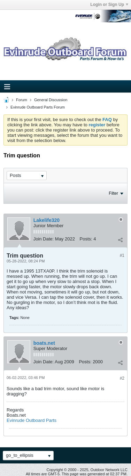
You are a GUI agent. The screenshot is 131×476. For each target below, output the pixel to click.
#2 (122, 378)
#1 (122, 255)
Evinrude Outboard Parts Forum (37, 107)
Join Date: (43, 238)
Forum (21, 100)
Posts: (86, 238)
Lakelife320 (46, 220)
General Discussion (50, 100)
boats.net (44, 343)
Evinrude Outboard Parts (31, 420)
